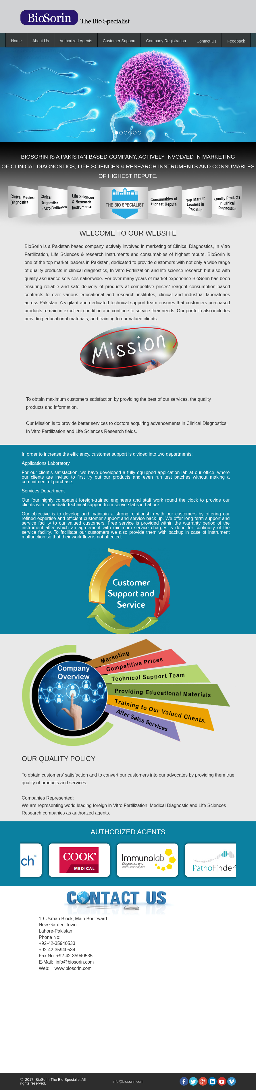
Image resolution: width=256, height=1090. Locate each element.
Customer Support (119, 40)
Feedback (236, 41)
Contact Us (206, 41)
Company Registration (166, 40)
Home (16, 40)
